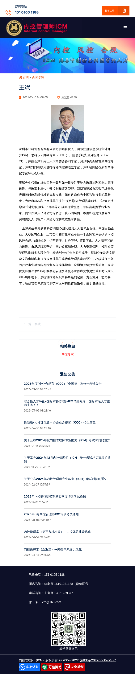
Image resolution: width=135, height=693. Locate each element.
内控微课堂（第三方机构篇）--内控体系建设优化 (57, 535)
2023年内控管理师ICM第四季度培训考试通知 (55, 500)
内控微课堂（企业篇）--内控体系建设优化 (53, 553)
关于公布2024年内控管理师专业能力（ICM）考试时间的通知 (65, 483)
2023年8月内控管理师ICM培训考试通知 (51, 518)
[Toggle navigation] (125, 28)
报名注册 (117, 10)
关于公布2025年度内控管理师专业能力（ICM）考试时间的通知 (67, 444)
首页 (24, 77)
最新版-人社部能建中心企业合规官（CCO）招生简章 (60, 426)
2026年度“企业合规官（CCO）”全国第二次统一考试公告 (63, 387)
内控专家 (38, 77)
